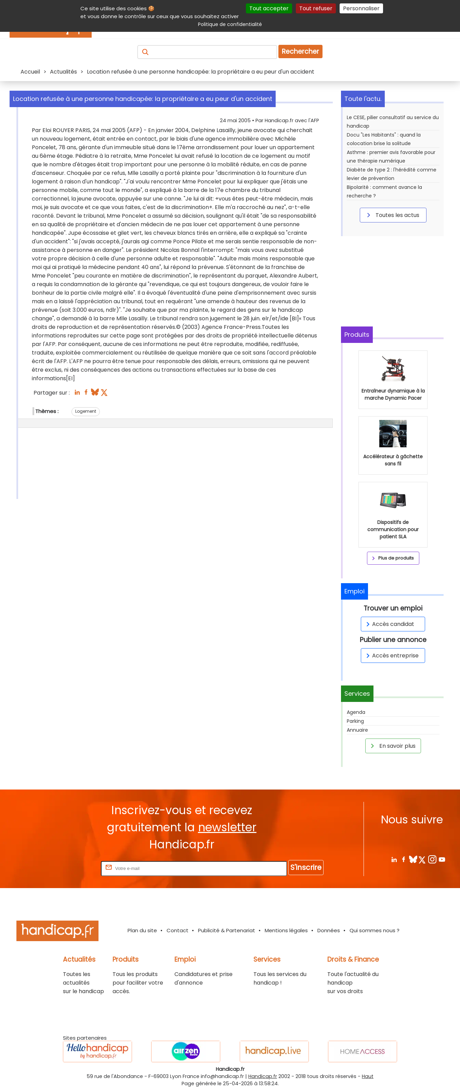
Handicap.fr (262, 1076)
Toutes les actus (392, 215)
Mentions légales (286, 930)
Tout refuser (315, 8)
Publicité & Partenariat (226, 930)
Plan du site (142, 930)
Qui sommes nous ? (374, 930)
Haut (367, 1076)
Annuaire (357, 730)
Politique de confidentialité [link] (230, 24)
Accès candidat (389, 624)
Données (328, 930)
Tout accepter (269, 8)
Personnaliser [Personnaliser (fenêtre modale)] (361, 8)
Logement (85, 411)
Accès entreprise (391, 655)
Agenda (356, 712)
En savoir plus (392, 746)
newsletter (227, 827)
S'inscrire (305, 867)
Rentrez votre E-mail (72, 868)
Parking (355, 721)
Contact (177, 930)
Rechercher (300, 51)
